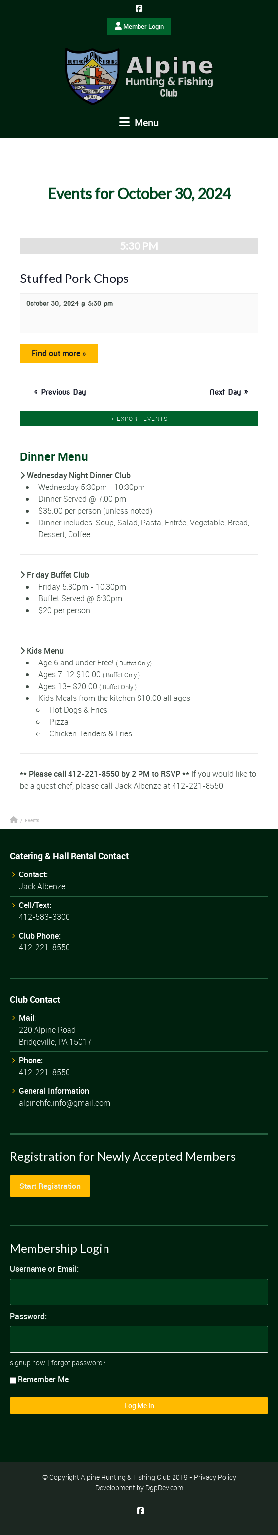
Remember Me (39, 1379)
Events (32, 820)
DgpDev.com (164, 1487)
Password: (28, 1316)
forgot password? (78, 1362)
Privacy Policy (215, 1477)
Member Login (139, 26)
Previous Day (60, 392)
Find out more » (59, 353)
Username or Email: (44, 1268)
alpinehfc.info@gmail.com (64, 1102)
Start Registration (50, 1186)
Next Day (228, 392)
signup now (27, 1362)
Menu (139, 122)
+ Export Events (139, 418)
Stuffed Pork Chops (74, 278)
